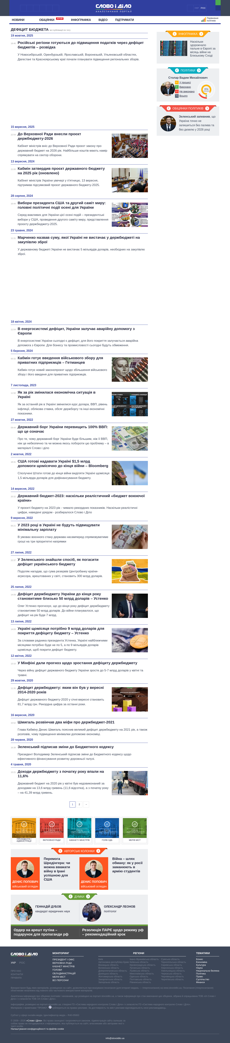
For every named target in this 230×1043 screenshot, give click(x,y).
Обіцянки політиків (187, 108)
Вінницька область (108, 965)
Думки (79, 896)
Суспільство (202, 979)
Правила (16, 977)
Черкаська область (171, 973)
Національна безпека (207, 970)
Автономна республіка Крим (113, 962)
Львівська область (140, 970)
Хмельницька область (173, 970)
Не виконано (186, 91)
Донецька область (108, 973)
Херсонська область (172, 967)
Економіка (201, 962)
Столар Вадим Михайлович (188, 77)
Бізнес (199, 959)
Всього (183, 95)
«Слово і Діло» (34, 1020)
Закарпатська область (110, 979)
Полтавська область (141, 979)
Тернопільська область (173, 962)
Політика (201, 973)
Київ (100, 959)
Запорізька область (108, 982)
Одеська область (139, 976)
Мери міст (58, 976)
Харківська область (171, 965)
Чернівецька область (172, 976)
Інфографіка (81, 19)
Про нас (16, 971)
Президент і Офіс (63, 959)
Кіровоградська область (143, 965)
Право (199, 976)
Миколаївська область (142, 973)
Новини (19, 19)
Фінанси (200, 982)
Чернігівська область (172, 979)
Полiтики (188, 70)
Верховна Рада (62, 963)
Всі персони (60, 980)
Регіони (138, 953)
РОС (203, 8)
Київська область (139, 962)
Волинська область (108, 967)
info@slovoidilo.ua (115, 1038)
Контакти (17, 974)
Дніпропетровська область (112, 970)
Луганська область (140, 967)
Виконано (185, 87)
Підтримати (124, 19)
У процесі (185, 82)
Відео (103, 19)
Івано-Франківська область (144, 959)
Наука (199, 967)
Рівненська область (140, 982)
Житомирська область (110, 976)
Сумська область (170, 959)
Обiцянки (51, 19)
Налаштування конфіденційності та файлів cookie (37, 1029)
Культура (201, 965)
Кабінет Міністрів (63, 966)
